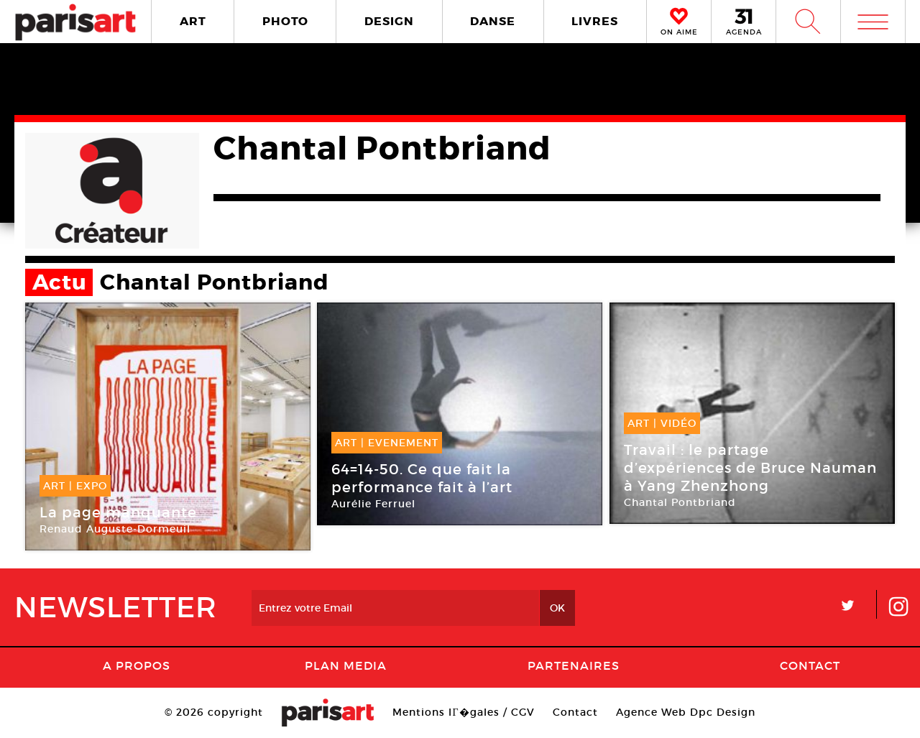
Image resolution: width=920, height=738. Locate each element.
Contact (810, 665)
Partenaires (574, 665)
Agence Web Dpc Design (685, 712)
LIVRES (594, 21)
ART (193, 21)
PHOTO (285, 21)
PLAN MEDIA (346, 665)
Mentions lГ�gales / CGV (463, 712)
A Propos (136, 665)
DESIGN (389, 21)
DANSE (492, 21)
